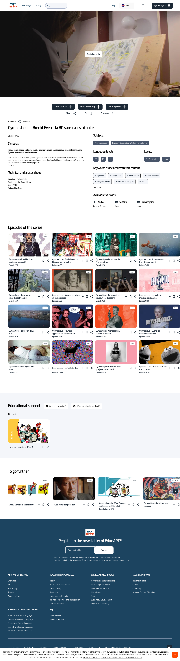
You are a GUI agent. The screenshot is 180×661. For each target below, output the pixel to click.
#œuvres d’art (133, 175)
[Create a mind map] (90, 107)
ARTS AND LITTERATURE (18, 575)
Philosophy (12, 588)
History (52, 580)
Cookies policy (77, 647)
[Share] (71, 113)
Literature (12, 580)
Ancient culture (14, 596)
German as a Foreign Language (20, 619)
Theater (11, 592)
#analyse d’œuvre (102, 181)
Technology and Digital (100, 584)
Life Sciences (96, 592)
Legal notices (13, 647)
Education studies (57, 603)
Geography (54, 592)
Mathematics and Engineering (103, 580)
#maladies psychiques (125, 181)
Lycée (166, 159)
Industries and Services (100, 588)
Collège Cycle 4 (152, 159)
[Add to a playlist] (117, 107)
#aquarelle (99, 175)
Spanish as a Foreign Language (20, 627)
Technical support (57, 619)
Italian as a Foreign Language (19, 630)
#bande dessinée (151, 175)
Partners (43, 647)
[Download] (107, 113)
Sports (93, 596)
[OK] (175, 655)
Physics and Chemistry (100, 603)
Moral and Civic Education (60, 584)
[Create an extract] (63, 107)
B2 (96, 159)
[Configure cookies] (59, 647)
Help (51, 609)
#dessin (142, 181)
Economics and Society (59, 596)
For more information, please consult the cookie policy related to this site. (112, 657)
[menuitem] (12, 5)
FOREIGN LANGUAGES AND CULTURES (23, 609)
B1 (103, 159)
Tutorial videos (56, 615)
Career (135, 584)
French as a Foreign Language (20, 615)
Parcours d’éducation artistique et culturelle (130, 142)
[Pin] (88, 113)
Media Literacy (55, 588)
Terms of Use (29, 647)
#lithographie (115, 175)
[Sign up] (104, 550)
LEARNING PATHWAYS (141, 575)
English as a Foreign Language (20, 623)
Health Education (139, 580)
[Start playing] (93, 54)
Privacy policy (94, 647)
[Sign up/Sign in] (162, 6)
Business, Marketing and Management (65, 599)
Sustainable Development (101, 599)
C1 (110, 159)
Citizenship (137, 588)
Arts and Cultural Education (144, 592)
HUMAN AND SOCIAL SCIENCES (62, 575)
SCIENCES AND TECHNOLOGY (102, 575)
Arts (9, 584)
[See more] (12, 165)
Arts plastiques (101, 142)
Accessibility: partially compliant (118, 647)
